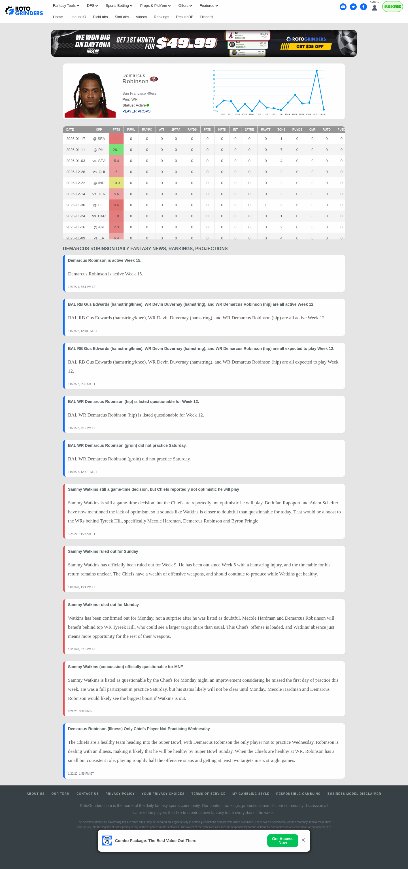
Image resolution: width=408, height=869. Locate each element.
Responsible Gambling (298, 793)
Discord (206, 17)
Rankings (161, 17)
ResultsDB (184, 17)
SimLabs (122, 17)
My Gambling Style (250, 793)
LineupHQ (78, 17)
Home (58, 17)
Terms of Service (209, 793)
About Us (35, 793)
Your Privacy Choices (163, 793)
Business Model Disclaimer (354, 793)
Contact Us (87, 793)
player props (136, 111)
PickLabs (100, 17)
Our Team (61, 793)
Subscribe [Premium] (392, 6)
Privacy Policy (120, 793)
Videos (141, 17)
